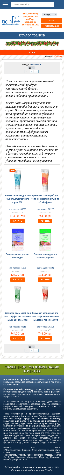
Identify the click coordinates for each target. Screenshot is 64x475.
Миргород (43, 457)
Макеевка (20, 457)
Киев (58, 452)
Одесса (48, 455)
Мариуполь (32, 457)
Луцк (34, 450)
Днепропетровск (46, 450)
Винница (26, 450)
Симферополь (13, 450)
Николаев (39, 455)
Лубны (11, 457)
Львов (29, 455)
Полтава (58, 455)
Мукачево (54, 457)
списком (57, 56)
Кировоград (10, 455)
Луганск (21, 455)
